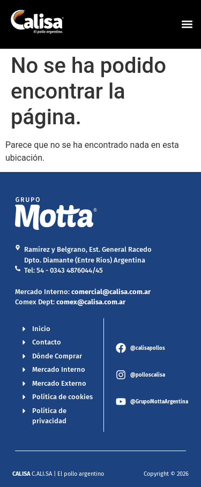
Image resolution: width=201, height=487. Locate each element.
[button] (187, 24)
